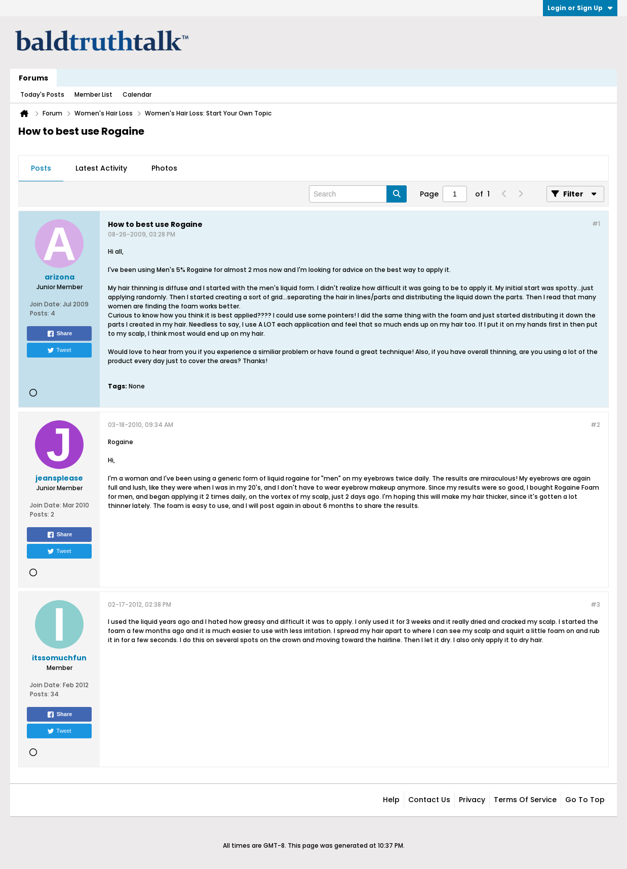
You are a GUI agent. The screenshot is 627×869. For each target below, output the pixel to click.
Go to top (585, 800)
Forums (33, 78)
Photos (164, 168)
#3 (595, 604)
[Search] (358, 194)
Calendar (137, 94)
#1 (596, 223)
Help (391, 800)
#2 (595, 424)
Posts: (39, 313)
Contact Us (429, 800)
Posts (41, 168)
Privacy (472, 800)
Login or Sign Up (580, 8)
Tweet (59, 350)
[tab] (41, 168)
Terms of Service (525, 800)
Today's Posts (42, 94)
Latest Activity (101, 168)
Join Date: (45, 304)
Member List (93, 94)
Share (59, 334)
